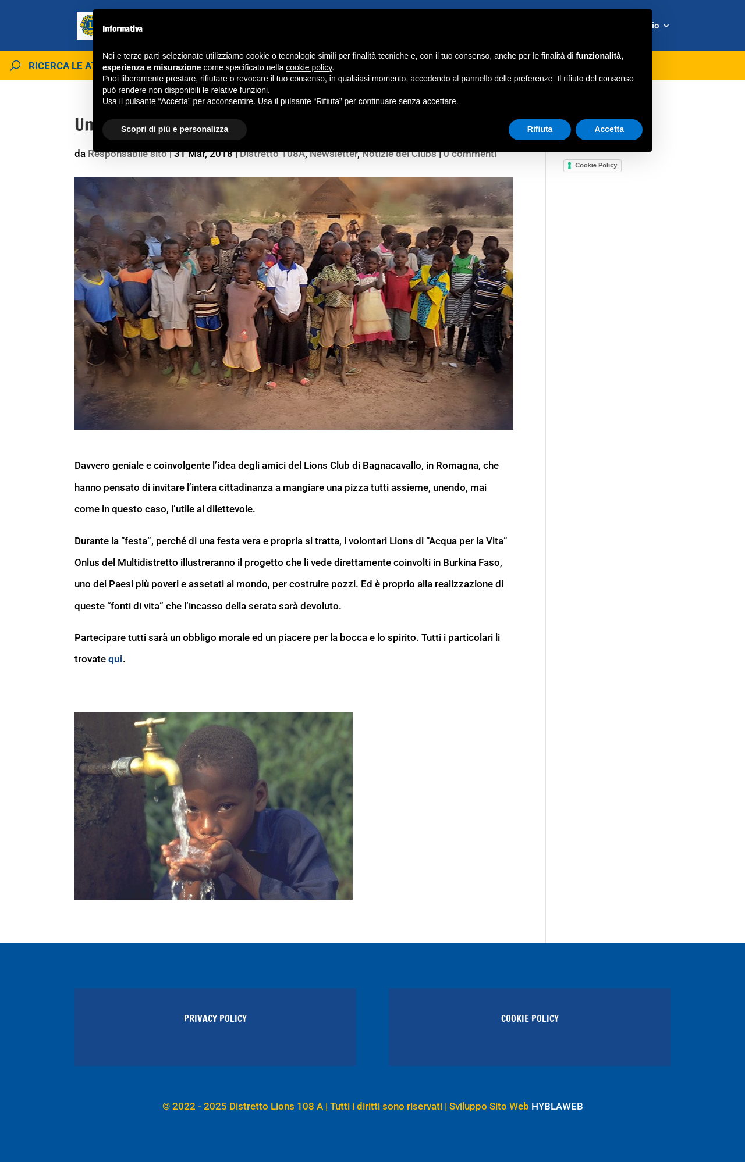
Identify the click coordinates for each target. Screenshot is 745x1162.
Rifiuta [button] (540, 129)
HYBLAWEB (557, 1106)
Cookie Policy (596, 165)
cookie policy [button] (309, 67)
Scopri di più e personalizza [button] (174, 129)
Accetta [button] (609, 129)
